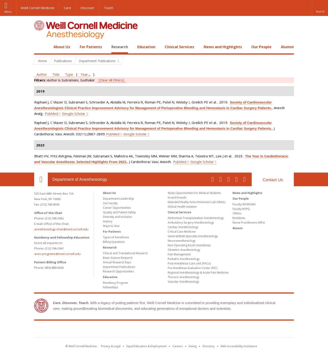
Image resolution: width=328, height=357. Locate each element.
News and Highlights (223, 46)
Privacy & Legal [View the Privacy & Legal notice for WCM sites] (110, 346)
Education (146, 46)
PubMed (51, 113)
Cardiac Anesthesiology (183, 227)
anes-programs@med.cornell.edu (57, 254)
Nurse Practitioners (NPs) (249, 222)
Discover (87, 7)
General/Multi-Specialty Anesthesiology (193, 236)
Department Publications (119, 267)
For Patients (91, 46)
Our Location (41, 179)
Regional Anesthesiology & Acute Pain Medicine (198, 272)
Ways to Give (111, 226)
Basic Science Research (118, 258)
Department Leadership (118, 199)
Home (39, 47)
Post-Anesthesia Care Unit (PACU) (189, 263)
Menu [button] (8, 12)
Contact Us (273, 180)
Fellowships (110, 287)
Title (55, 74)
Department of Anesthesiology (79, 179)
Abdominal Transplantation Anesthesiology (196, 218)
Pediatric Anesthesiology (184, 259)
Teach (108, 7)
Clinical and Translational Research (125, 253)
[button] (320, 8)
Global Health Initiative (182, 207)
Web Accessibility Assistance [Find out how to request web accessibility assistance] (238, 346)
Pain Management (179, 254)
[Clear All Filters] (111, 80)
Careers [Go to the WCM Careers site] (177, 346)
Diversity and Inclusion (117, 217)
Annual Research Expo (117, 262)
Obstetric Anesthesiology (184, 250)
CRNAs (237, 213)
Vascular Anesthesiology (183, 282)
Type (69, 74)
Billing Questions (114, 242)
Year (84, 74)
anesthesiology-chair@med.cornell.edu (61, 229)
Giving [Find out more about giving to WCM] (193, 346)
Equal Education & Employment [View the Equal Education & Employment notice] (146, 346)
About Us (62, 46)
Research (119, 46)
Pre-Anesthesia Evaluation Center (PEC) (192, 268)
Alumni (287, 46)
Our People (261, 46)
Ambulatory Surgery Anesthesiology (191, 222)
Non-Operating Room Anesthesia (189, 245)
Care (67, 7)
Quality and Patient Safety (119, 212)
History (107, 221)
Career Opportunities (117, 208)
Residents (239, 218)
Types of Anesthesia (116, 237)
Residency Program (115, 283)
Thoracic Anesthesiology (183, 277)
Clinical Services (179, 46)
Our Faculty (110, 203)
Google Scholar (73, 113)
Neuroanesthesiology (181, 241)
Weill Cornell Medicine (37, 7)
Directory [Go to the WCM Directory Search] (208, 346)
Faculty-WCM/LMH (244, 204)
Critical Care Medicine (182, 232)
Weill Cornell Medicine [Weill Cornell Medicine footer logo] (164, 329)
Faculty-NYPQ (241, 209)
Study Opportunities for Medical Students (194, 193)
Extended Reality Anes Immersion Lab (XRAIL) (196, 202)
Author (41, 74)
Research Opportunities (118, 271)
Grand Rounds (177, 197)
